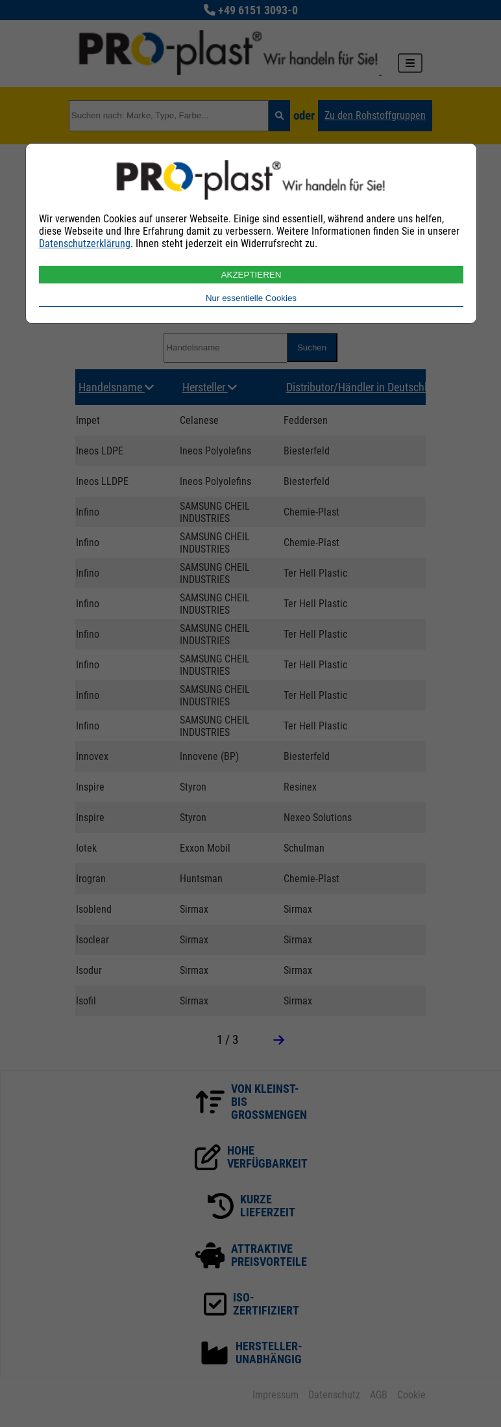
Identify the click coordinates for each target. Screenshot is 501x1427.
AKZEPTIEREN (251, 275)
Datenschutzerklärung (84, 243)
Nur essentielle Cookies (251, 298)
